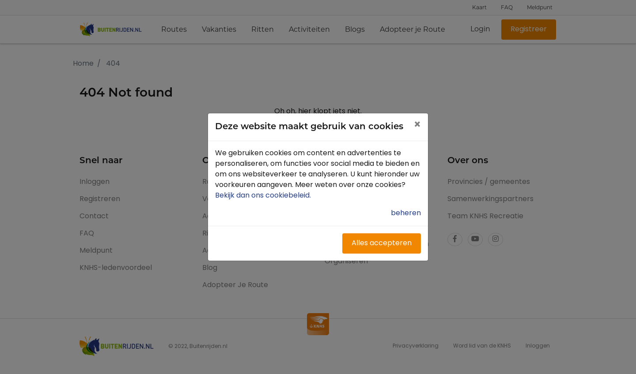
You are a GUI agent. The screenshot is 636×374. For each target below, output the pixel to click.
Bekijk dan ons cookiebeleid (264, 195)
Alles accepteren (382, 243)
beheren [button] (406, 213)
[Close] (417, 125)
